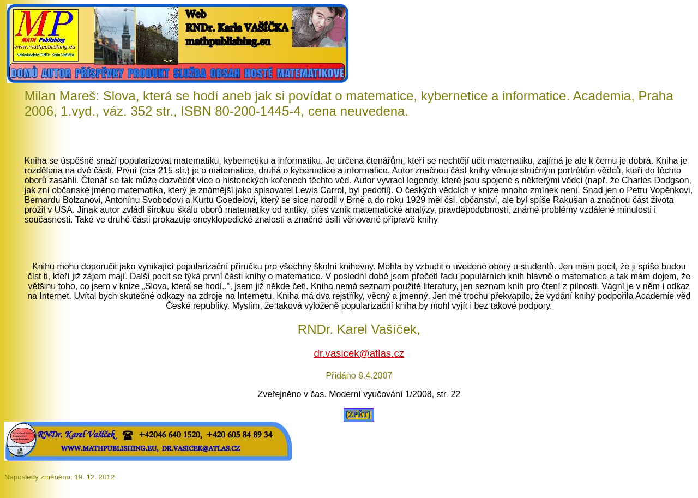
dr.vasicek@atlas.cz (359, 353)
